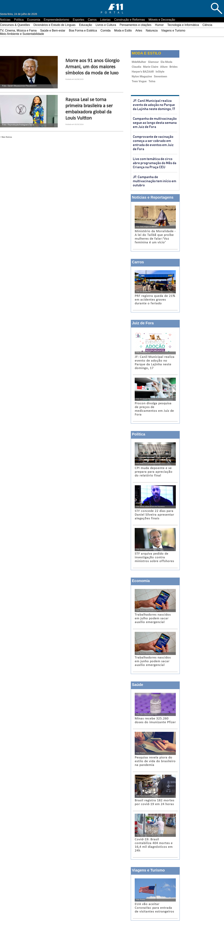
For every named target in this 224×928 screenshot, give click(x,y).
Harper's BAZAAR (143, 71)
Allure (164, 66)
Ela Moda (166, 62)
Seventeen (160, 76)
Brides (173, 66)
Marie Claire (150, 66)
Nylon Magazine (142, 76)
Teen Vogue (139, 81)
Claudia (136, 66)
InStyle (160, 71)
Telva (152, 81)
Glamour (153, 62)
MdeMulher (139, 62)
